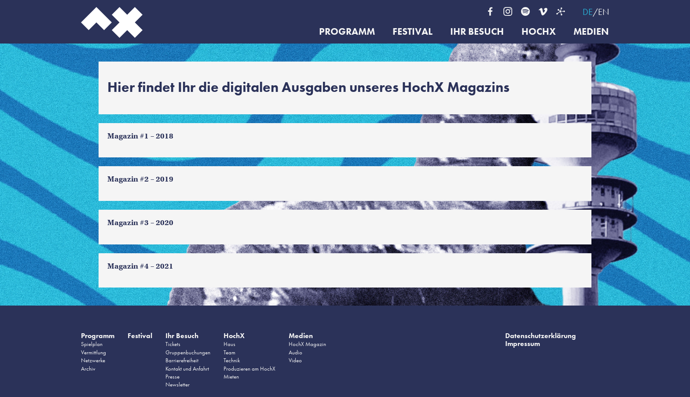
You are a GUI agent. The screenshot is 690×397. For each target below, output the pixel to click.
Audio (295, 352)
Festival (413, 32)
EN (603, 12)
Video (295, 360)
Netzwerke (93, 360)
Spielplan (92, 344)
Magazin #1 (128, 136)
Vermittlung (93, 352)
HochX (538, 32)
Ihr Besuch (477, 32)
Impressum (522, 343)
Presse (172, 376)
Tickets (172, 344)
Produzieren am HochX (249, 368)
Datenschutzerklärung (540, 335)
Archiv (88, 368)
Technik (232, 360)
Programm (347, 32)
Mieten (231, 376)
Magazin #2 (128, 179)
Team (229, 352)
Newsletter (177, 384)
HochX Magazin (307, 344)
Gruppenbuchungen (187, 352)
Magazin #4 (128, 266)
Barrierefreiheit (181, 360)
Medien (591, 32)
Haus (229, 344)
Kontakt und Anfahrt (187, 368)
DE (588, 12)
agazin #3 (131, 222)
